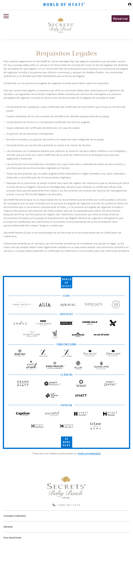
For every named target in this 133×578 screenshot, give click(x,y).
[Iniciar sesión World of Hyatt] (129, 5)
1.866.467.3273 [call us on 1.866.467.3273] (68, 505)
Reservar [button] (120, 18)
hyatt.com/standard (89, 453)
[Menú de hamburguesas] (6, 24)
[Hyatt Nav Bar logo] (64, 5)
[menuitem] (66, 515)
